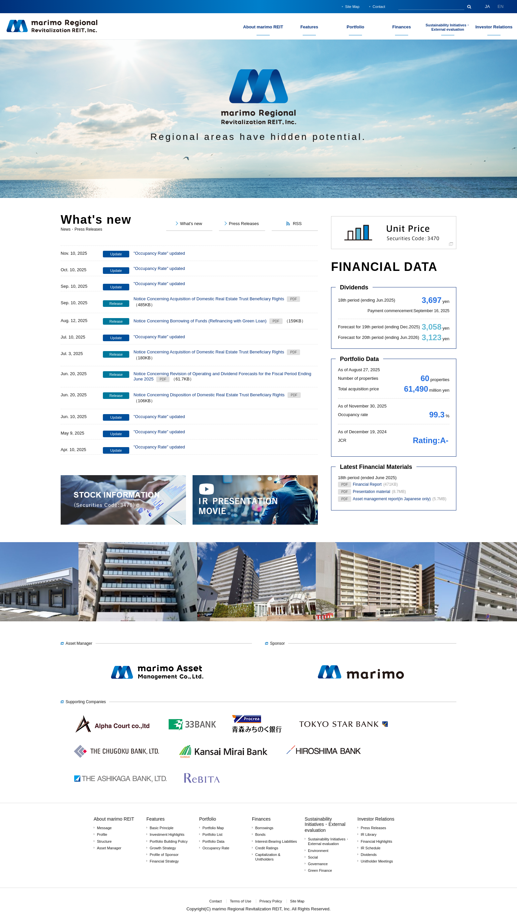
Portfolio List (212, 834)
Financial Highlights (376, 841)
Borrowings (264, 828)
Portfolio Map (213, 828)
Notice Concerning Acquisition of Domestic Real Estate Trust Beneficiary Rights (209, 298)
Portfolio (207, 819)
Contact (379, 7)
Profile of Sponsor (164, 855)
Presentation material (371, 491)
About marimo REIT (114, 819)
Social (313, 857)
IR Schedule (370, 848)
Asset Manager (109, 848)
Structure (104, 841)
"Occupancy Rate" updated (159, 253)
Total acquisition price (358, 388)
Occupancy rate (353, 414)
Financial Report (367, 484)
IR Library (369, 834)
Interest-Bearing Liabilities (276, 841)
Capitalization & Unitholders (267, 857)
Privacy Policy (270, 901)
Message (104, 828)
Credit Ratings (266, 848)
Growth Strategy (163, 848)
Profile (102, 834)
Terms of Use (240, 901)
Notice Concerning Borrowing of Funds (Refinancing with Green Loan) (200, 320)
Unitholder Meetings (377, 861)
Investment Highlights (167, 834)
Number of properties (358, 378)
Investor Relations (375, 819)
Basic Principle (161, 828)
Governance (318, 864)
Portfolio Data (359, 359)
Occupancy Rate (215, 848)
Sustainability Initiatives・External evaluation (325, 824)
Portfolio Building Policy (169, 841)
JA (487, 6)
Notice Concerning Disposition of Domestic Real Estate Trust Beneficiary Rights (209, 394)
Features (155, 819)
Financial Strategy (164, 861)
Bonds (260, 834)
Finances (261, 819)
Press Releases (373, 828)
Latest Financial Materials (376, 467)
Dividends (354, 287)
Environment (318, 851)
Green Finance (320, 870)
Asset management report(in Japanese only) (392, 499)
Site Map (352, 7)
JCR (342, 440)
